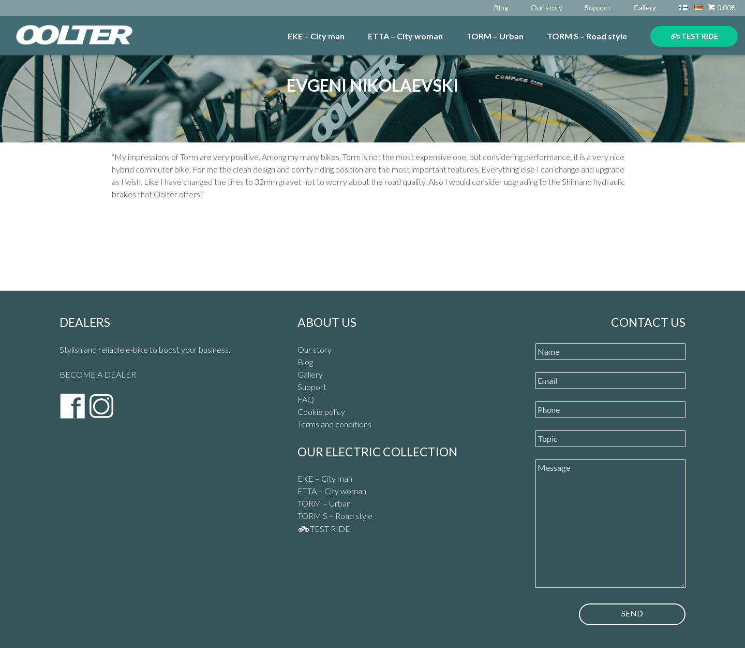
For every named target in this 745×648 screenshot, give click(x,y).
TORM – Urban (495, 36)
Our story (546, 7)
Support (598, 7)
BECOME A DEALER (97, 374)
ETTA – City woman (405, 36)
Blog (501, 7)
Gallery (644, 7)
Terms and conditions (334, 424)
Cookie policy (321, 411)
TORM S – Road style (587, 36)
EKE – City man (316, 36)
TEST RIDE (694, 36)
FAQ (305, 399)
